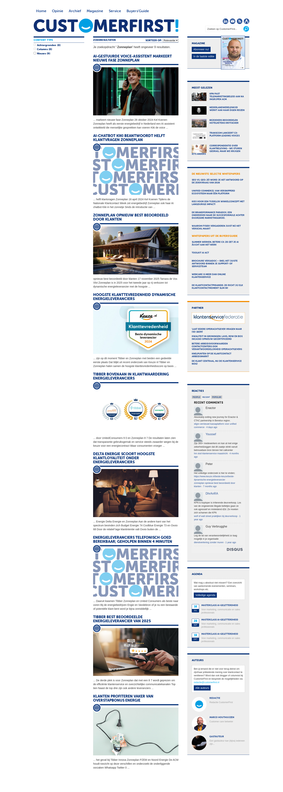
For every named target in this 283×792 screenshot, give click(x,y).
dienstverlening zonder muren (209, 542)
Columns (42, 49)
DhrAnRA (212, 493)
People (196, 397)
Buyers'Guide (138, 11)
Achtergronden (46, 45)
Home (41, 11)
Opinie (57, 11)
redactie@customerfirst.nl (206, 682)
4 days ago (211, 427)
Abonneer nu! (201, 49)
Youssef (211, 434)
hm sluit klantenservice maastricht (211, 453)
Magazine (95, 11)
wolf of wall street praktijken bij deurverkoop (215, 516)
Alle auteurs (202, 687)
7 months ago (210, 486)
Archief (75, 11)
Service (115, 11)
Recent (206, 397)
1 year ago (230, 542)
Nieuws (41, 53)
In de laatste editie (203, 56)
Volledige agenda (205, 595)
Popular (216, 397)
